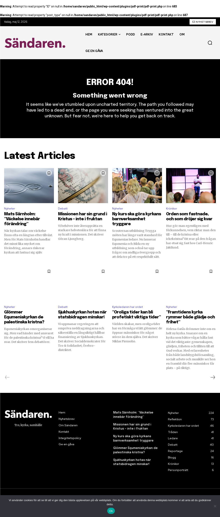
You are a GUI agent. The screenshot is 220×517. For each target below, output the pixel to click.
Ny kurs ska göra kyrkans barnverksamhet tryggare (136, 225)
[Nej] (215, 506)
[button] (210, 43)
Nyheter (10, 215)
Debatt (64, 215)
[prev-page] (7, 385)
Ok (111, 510)
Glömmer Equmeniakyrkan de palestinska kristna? (24, 324)
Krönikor (172, 215)
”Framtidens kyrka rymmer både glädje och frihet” (190, 324)
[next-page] (212, 385)
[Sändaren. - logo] (36, 42)
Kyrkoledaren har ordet (129, 314)
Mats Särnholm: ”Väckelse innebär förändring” (22, 225)
